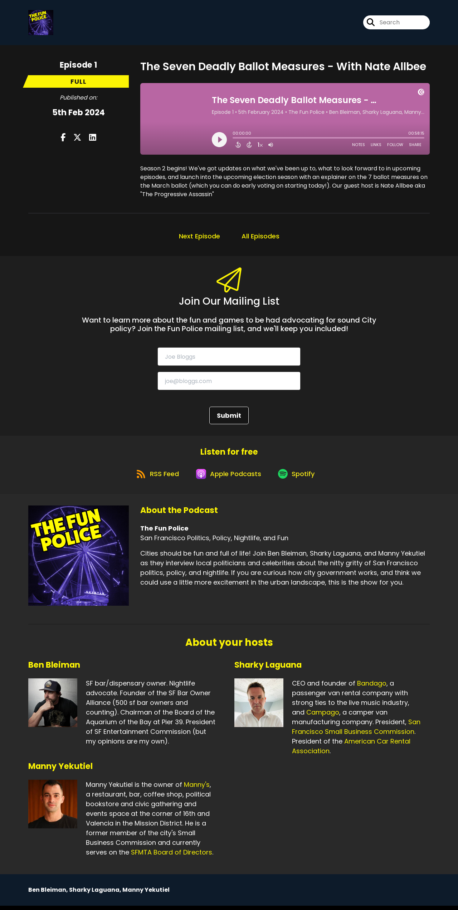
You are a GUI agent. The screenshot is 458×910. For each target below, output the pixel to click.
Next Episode (199, 237)
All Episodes (260, 237)
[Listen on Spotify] (298, 478)
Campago (322, 716)
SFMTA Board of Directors (171, 856)
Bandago (371, 687)
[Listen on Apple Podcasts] (229, 477)
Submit (229, 417)
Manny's (197, 788)
